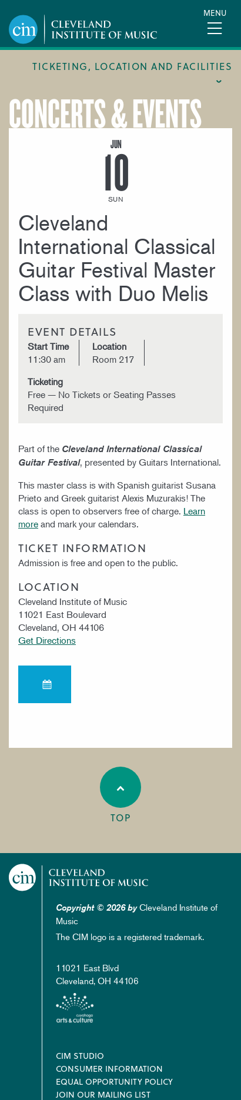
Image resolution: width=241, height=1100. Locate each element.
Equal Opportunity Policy (114, 1081)
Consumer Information (109, 1068)
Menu (214, 12)
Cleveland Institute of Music (79, 877)
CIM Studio (80, 1055)
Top (120, 795)
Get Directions (47, 640)
